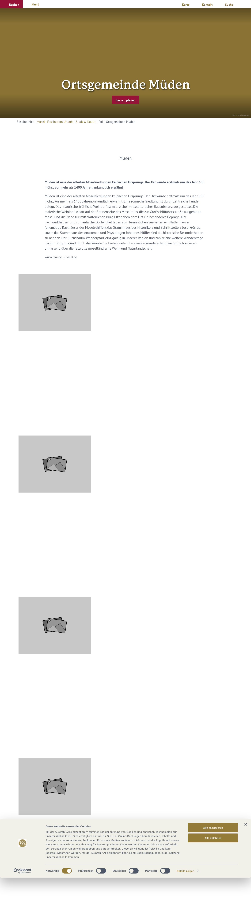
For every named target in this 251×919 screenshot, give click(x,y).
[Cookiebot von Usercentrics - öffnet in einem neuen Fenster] (22, 912)
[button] (11, 4)
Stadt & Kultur (86, 122)
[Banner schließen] (245, 865)
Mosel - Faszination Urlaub (55, 122)
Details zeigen (185, 912)
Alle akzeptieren (213, 868)
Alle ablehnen (213, 879)
